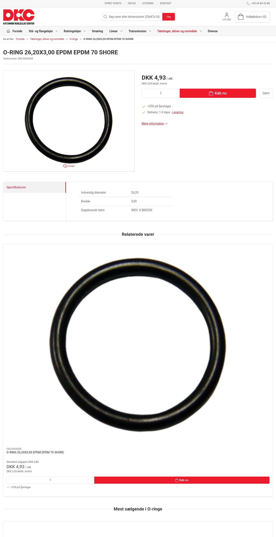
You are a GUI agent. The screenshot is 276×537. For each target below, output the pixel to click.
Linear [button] (116, 31)
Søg (168, 16)
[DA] (18, 16)
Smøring (97, 31)
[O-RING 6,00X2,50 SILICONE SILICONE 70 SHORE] (28, 378)
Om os (132, 3)
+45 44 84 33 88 (13, 489)
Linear (100, 499)
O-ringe (74, 39)
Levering (148, 3)
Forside (20, 39)
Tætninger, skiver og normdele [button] (179, 31)
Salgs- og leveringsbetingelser (207, 505)
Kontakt (165, 3)
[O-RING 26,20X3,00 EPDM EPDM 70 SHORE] (28, 264)
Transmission (104, 505)
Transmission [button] (139, 31)
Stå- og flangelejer (107, 481)
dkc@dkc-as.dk (13, 494)
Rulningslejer (104, 487)
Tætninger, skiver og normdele (47, 39)
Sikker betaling (197, 499)
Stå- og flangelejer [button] (43, 31)
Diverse (213, 31)
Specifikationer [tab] (16, 187)
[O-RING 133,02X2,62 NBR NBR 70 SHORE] (83, 378)
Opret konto (113, 3)
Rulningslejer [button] (75, 31)
